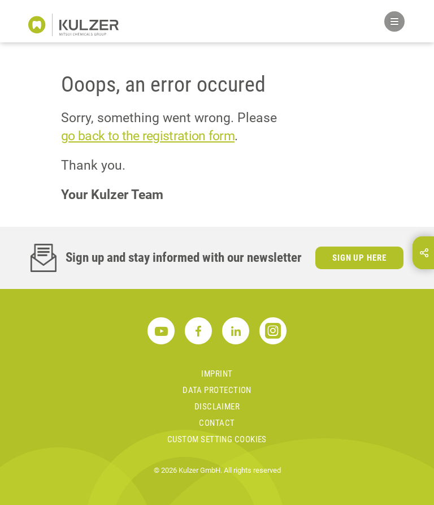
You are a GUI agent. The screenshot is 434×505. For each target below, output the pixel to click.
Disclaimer (217, 407)
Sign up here (359, 258)
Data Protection (217, 390)
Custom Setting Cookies (217, 439)
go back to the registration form (148, 136)
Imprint (216, 374)
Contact (217, 423)
